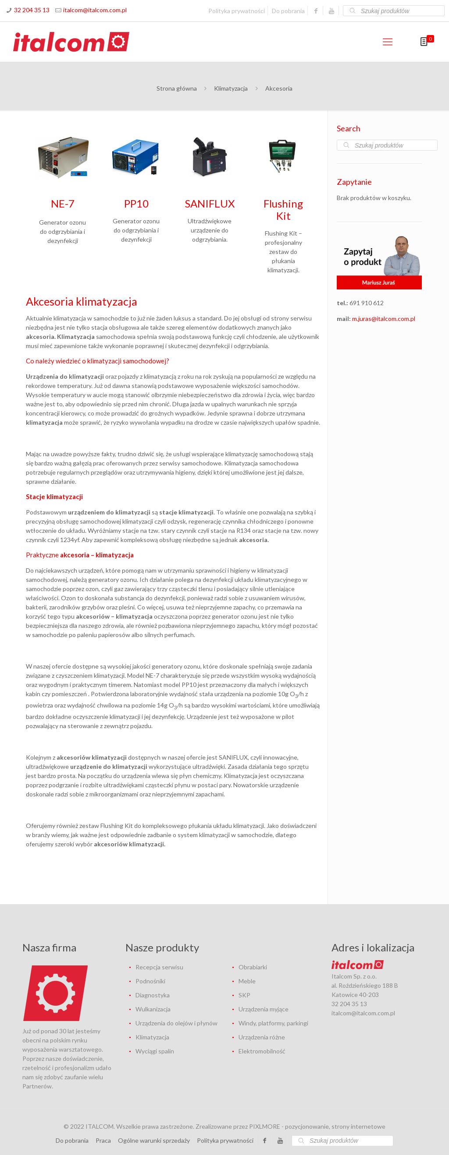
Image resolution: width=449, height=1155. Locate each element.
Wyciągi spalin (154, 1051)
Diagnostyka (152, 995)
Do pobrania (288, 10)
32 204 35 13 (32, 10)
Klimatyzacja (231, 88)
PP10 (136, 203)
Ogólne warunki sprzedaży (154, 1140)
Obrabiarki (253, 967)
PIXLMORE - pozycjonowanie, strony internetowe (317, 1126)
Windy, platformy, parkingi (273, 1023)
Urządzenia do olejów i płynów (176, 1023)
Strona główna (177, 88)
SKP (244, 995)
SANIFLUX (210, 203)
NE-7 (63, 203)
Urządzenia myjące (264, 1009)
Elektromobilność (262, 1051)
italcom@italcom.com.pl (95, 10)
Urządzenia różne (262, 1037)
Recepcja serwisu (159, 967)
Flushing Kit (283, 209)
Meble (247, 981)
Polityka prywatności (236, 10)
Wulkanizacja (153, 1009)
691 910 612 (366, 302)
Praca (103, 1140)
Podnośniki (150, 981)
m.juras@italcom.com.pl (383, 318)
